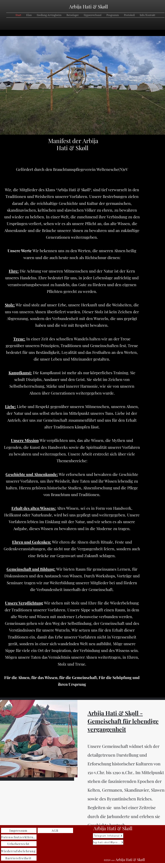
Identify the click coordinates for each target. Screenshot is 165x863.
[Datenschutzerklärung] (19, 837)
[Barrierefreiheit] (19, 858)
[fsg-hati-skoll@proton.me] (108, 842)
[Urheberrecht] (19, 843)
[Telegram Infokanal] (108, 835)
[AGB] (55, 830)
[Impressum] (19, 830)
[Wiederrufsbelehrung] (19, 851)
